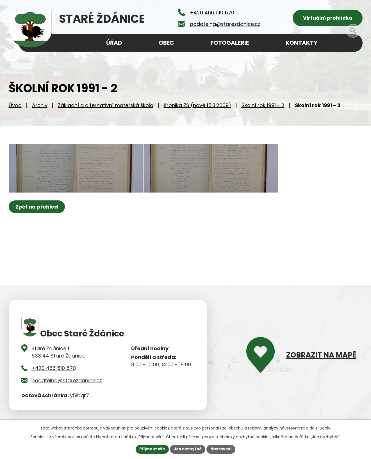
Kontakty (301, 43)
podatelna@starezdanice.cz (66, 382)
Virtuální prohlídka (327, 18)
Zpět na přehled (37, 216)
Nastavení (222, 449)
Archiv (39, 106)
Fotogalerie (230, 43)
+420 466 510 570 (53, 369)
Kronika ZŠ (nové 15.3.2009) (197, 106)
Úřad (114, 43)
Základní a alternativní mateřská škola (105, 106)
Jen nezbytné (187, 449)
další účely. (320, 428)
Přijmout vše (150, 449)
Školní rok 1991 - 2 (263, 106)
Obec (166, 43)
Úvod (15, 106)
